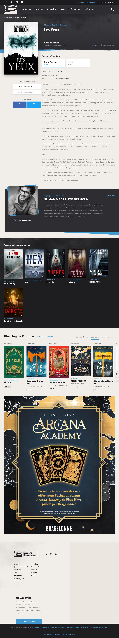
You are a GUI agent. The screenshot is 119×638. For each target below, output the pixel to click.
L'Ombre (17, 17)
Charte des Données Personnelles (77, 627)
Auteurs (39, 9)
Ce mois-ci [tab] (95, 337)
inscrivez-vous (29, 621)
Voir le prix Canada (108, 45)
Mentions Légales (34, 627)
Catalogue (26, 9)
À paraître (51, 9)
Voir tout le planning (45, 336)
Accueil (16, 564)
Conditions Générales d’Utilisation (53, 627)
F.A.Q (15, 572)
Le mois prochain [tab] (108, 337)
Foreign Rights (107, 2)
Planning (34, 564)
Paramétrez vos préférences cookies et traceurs (59, 634)
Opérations (89, 9)
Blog (62, 9)
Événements (74, 9)
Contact (34, 570)
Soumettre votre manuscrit (88, 2)
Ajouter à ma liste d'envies (23, 92)
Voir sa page (110, 195)
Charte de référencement (99, 627)
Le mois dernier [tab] (82, 337)
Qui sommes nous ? (21, 567)
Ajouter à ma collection (22, 86)
